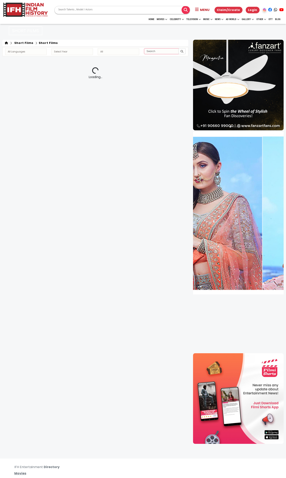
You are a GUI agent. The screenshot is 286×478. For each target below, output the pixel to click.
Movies (162, 19)
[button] (202, 10)
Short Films (23, 43)
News (219, 19)
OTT (271, 19)
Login (252, 10)
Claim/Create (228, 10)
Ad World (232, 19)
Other (261, 19)
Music (208, 19)
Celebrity (177, 19)
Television (193, 19)
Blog (277, 19)
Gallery (248, 19)
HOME (151, 19)
